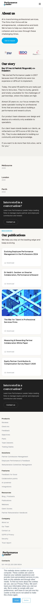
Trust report (6, 543)
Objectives (6, 435)
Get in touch (10, 41)
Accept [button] (16, 600)
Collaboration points (10, 478)
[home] (9, 4)
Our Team (5, 526)
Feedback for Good (9, 474)
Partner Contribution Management (15, 457)
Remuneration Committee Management (17, 465)
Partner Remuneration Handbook (14, 513)
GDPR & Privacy (8, 535)
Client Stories (7, 509)
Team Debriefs (7, 443)
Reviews (5, 422)
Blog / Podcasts (8, 496)
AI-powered (6, 483)
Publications (6, 500)
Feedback (6, 430)
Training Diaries (8, 447)
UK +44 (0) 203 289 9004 (12, 564)
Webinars (5, 504)
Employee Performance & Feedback (16, 461)
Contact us (10, 222)
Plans (4, 439)
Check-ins (5, 426)
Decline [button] (26, 600)
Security (5, 539)
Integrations (6, 487)
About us (5, 522)
